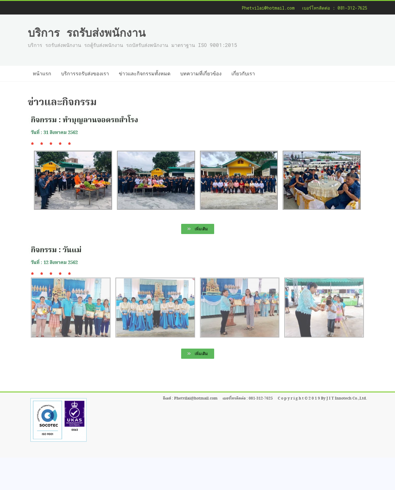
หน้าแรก (42, 73)
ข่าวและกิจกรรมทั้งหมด (144, 73)
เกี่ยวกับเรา (243, 73)
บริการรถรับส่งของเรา (85, 73)
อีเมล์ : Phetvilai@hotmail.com (190, 398)
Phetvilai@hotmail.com (268, 8)
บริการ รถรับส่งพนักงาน (87, 32)
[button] (197, 229)
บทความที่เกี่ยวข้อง (201, 73)
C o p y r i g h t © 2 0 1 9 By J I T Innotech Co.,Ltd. (322, 398)
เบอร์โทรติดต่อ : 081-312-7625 (334, 8)
